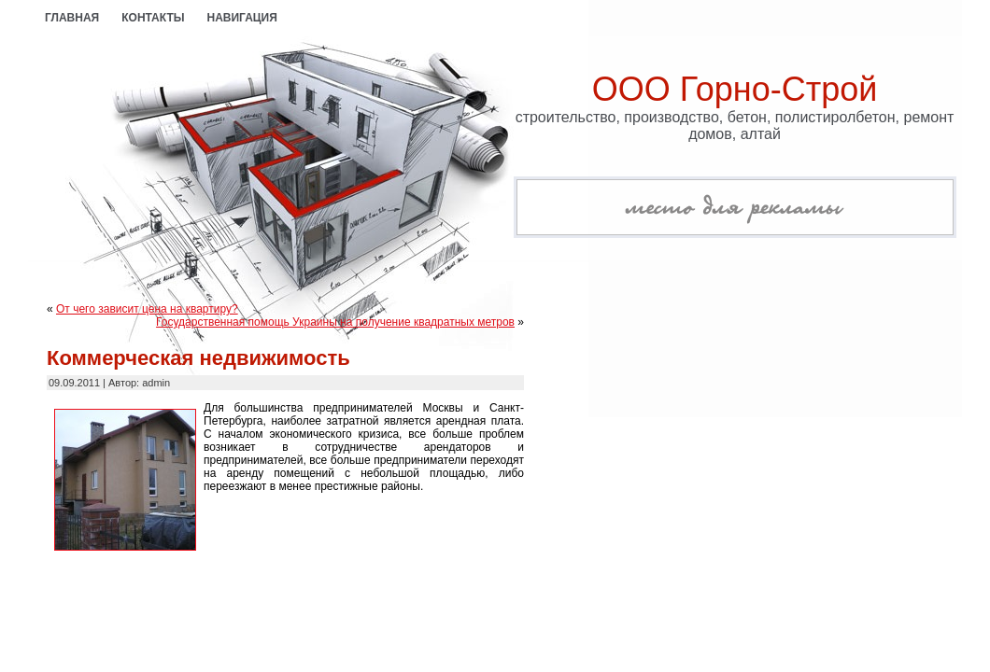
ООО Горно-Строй (735, 89)
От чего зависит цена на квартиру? (147, 308)
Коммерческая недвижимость (198, 358)
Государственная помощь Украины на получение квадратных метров (335, 322)
